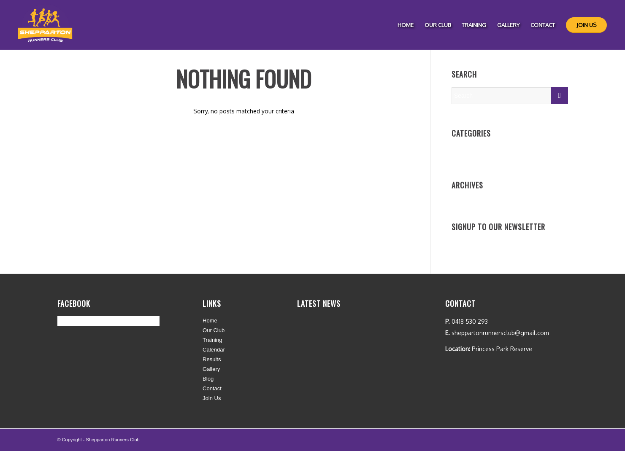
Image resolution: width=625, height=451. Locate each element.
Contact (212, 388)
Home (210, 320)
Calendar (214, 349)
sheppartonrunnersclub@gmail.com (500, 332)
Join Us (212, 398)
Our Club (214, 330)
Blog (208, 379)
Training (212, 340)
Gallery (211, 369)
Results (212, 359)
